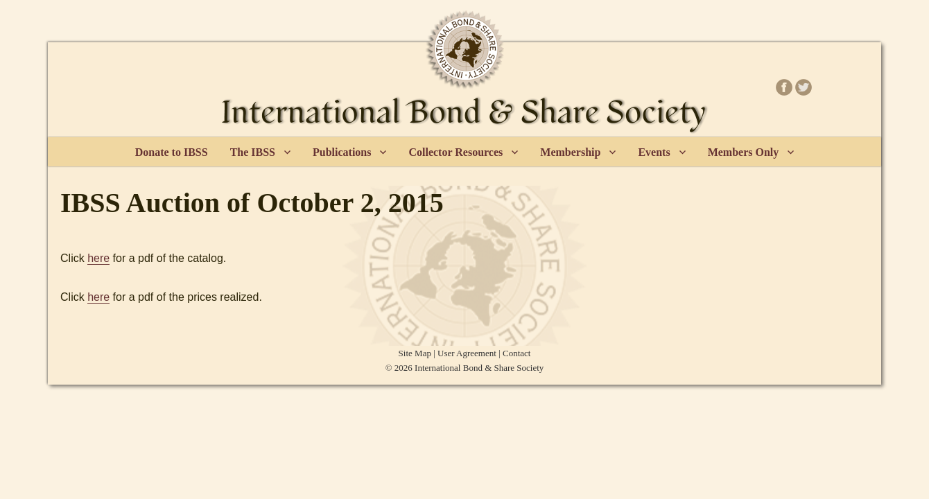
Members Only (743, 152)
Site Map (415, 353)
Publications (342, 152)
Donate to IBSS (171, 152)
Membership (570, 152)
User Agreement (466, 353)
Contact (516, 353)
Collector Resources (455, 152)
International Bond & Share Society (479, 367)
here (98, 258)
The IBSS (252, 152)
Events (654, 152)
